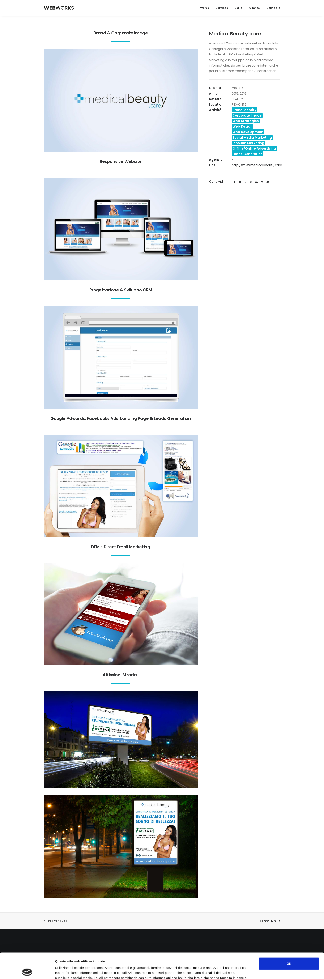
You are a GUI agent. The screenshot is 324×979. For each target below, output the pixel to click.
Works (204, 8)
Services (222, 8)
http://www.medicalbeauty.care (257, 165)
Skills (238, 8)
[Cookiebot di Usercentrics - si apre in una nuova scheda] (27, 971)
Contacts (273, 8)
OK (289, 938)
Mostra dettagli (223, 970)
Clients (254, 8)
